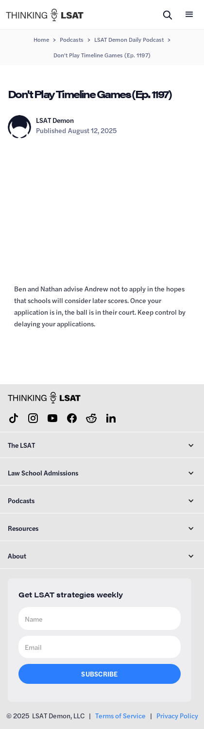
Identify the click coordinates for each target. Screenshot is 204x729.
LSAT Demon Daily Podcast (129, 39)
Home (41, 39)
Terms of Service (120, 715)
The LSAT (21, 445)
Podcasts (72, 39)
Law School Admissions (43, 472)
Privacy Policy (177, 715)
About (17, 555)
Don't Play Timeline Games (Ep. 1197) (102, 55)
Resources (23, 528)
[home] (45, 14)
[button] (189, 14)
